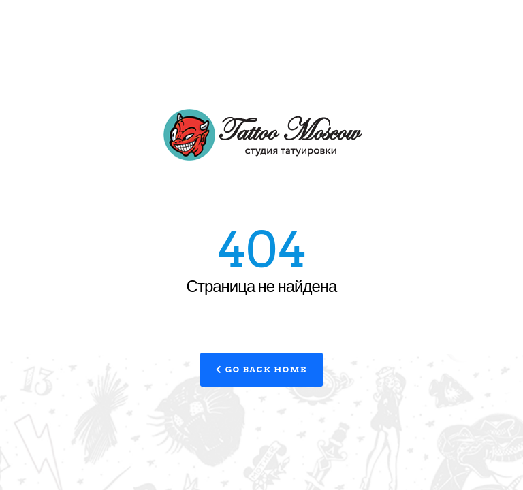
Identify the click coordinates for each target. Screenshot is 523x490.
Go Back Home (261, 369)
